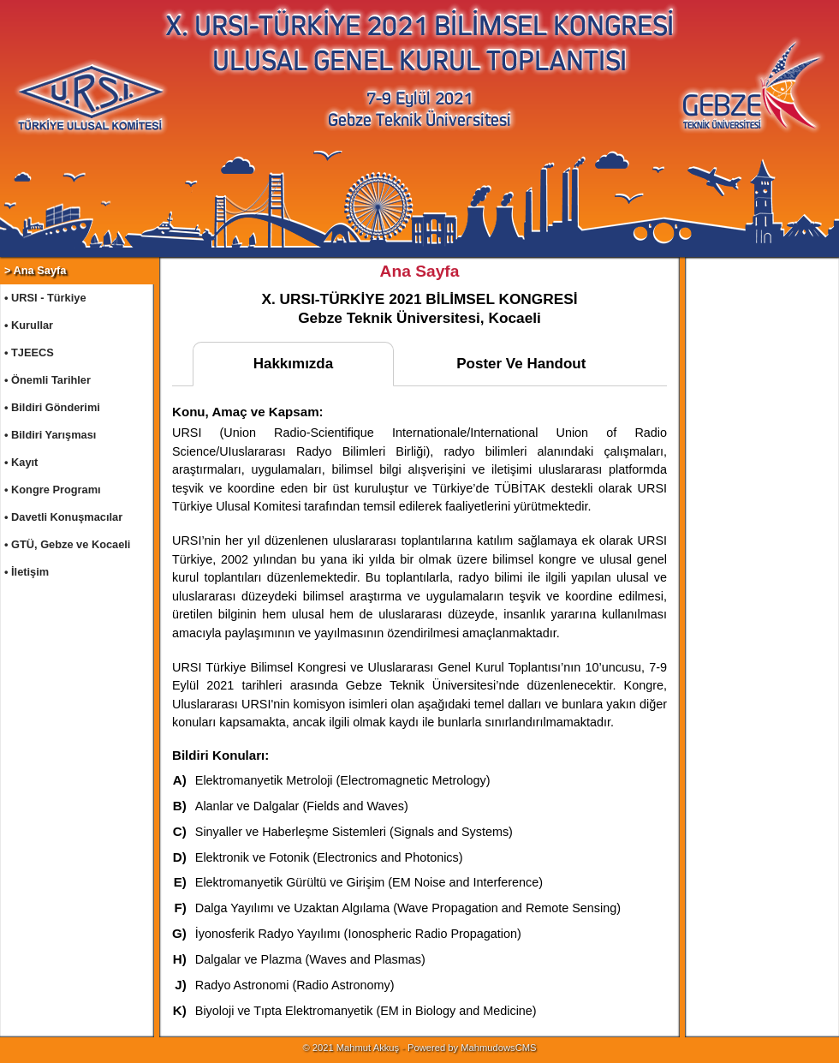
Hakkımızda (293, 363)
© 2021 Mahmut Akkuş (350, 1047)
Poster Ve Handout (521, 363)
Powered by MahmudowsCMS (472, 1047)
